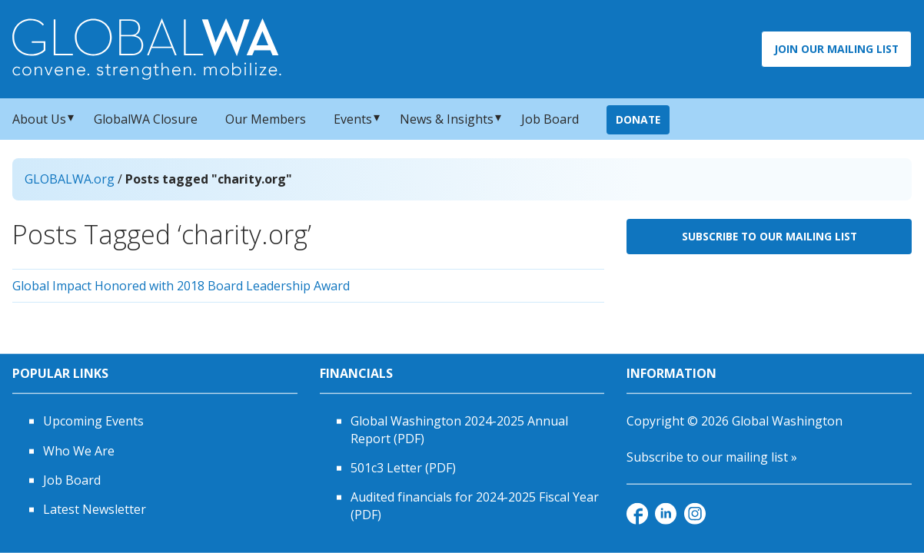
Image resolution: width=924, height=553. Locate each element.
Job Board (550, 119)
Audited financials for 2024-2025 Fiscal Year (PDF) (475, 505)
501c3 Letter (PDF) (403, 467)
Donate (638, 119)
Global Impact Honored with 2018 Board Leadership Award (181, 285)
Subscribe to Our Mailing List (769, 236)
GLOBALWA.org (70, 179)
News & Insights (447, 119)
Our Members (265, 119)
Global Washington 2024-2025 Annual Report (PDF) (459, 429)
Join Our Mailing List (836, 48)
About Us (39, 119)
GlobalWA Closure (146, 119)
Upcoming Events (93, 420)
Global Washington (787, 420)
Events (353, 119)
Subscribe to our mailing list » (712, 456)
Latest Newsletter (94, 509)
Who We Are (79, 450)
